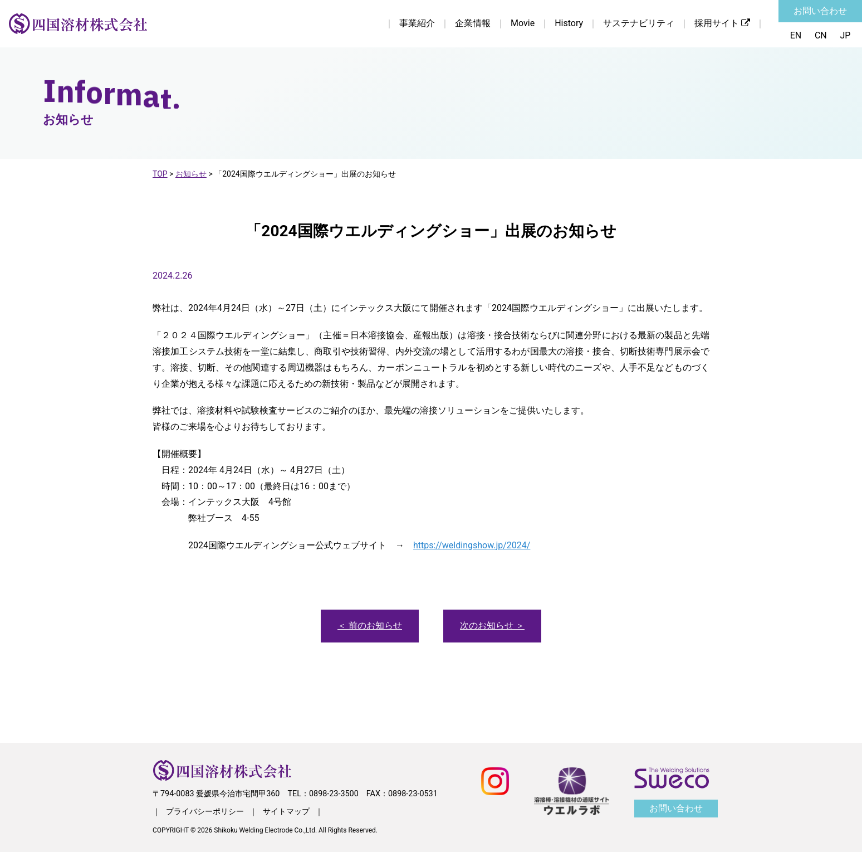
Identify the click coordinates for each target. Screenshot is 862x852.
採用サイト (722, 23)
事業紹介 (417, 23)
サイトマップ (286, 811)
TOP (160, 173)
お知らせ (191, 173)
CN (821, 35)
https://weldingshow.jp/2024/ (471, 545)
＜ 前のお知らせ (369, 625)
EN (795, 35)
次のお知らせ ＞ (492, 625)
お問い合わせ (820, 11)
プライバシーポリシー (205, 811)
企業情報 (473, 23)
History (569, 23)
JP (845, 35)
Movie (523, 23)
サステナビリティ (638, 23)
